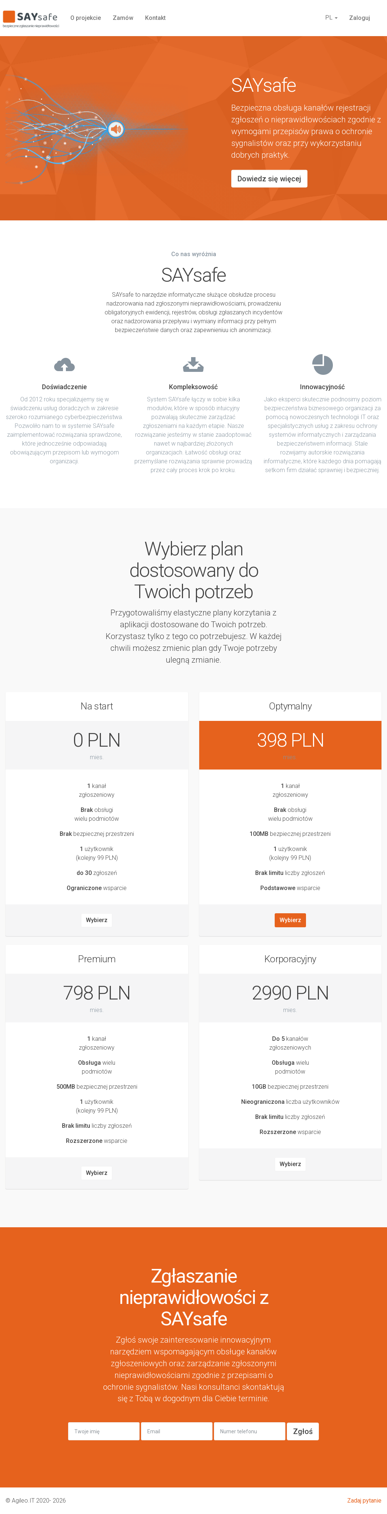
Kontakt (155, 17)
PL (331, 17)
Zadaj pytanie (364, 1500)
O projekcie (85, 17)
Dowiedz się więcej (269, 178)
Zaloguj (359, 17)
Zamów (123, 17)
